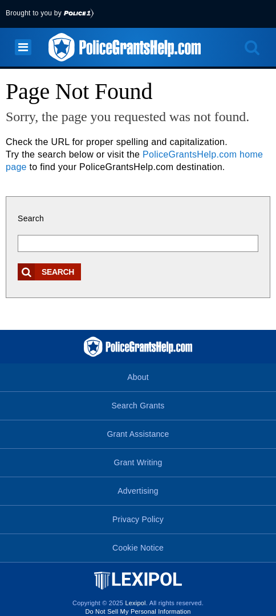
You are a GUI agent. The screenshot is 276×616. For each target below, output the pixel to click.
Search (31, 218)
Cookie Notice (138, 547)
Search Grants (138, 405)
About (138, 377)
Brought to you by (50, 13)
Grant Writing (138, 462)
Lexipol (135, 603)
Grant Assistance (138, 434)
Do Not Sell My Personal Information (137, 611)
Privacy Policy (138, 519)
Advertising (138, 490)
